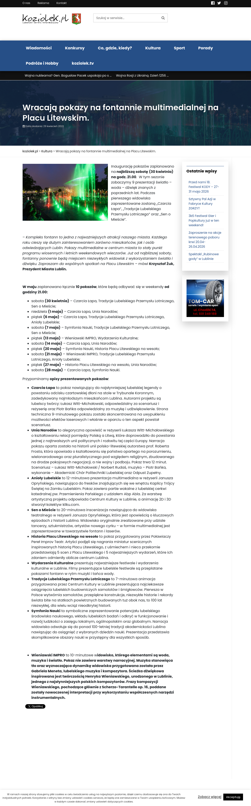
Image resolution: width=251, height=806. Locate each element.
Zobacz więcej (209, 796)
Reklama (43, 3)
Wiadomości (39, 48)
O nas (26, 3)
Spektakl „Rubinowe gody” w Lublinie (204, 256)
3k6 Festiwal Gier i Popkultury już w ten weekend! (204, 220)
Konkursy (75, 48)
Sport (179, 48)
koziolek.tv (83, 63)
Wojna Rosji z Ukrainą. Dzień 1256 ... (142, 75)
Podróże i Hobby (42, 63)
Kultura (153, 48)
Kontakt (61, 3)
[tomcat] (205, 298)
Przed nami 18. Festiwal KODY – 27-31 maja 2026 (204, 187)
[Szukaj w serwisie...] (126, 18)
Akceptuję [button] (233, 797)
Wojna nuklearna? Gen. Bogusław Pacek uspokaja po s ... (68, 75)
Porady (205, 48)
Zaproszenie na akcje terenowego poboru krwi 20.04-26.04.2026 (205, 239)
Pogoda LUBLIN (205, 24)
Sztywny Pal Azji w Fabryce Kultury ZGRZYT (202, 204)
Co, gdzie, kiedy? (115, 48)
